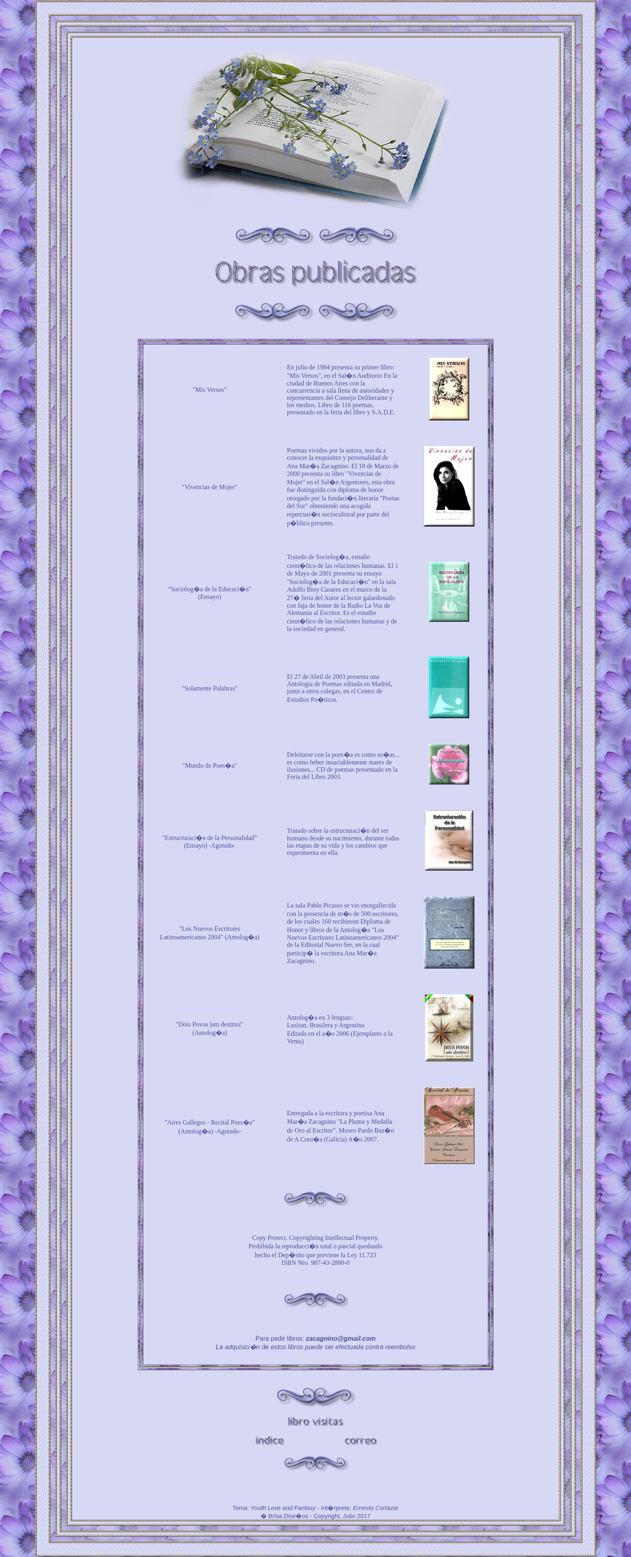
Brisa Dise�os (288, 1515)
